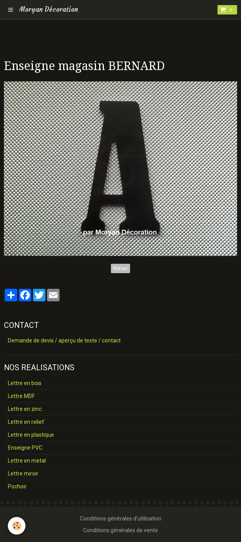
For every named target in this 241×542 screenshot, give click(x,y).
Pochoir (17, 486)
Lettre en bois (25, 383)
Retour (120, 268)
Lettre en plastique (31, 435)
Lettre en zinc (25, 409)
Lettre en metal (27, 460)
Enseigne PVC (25, 448)
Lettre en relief (26, 422)
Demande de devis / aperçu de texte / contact (64, 340)
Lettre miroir (23, 473)
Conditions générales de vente (120, 530)
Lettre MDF (21, 396)
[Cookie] (16, 526)
